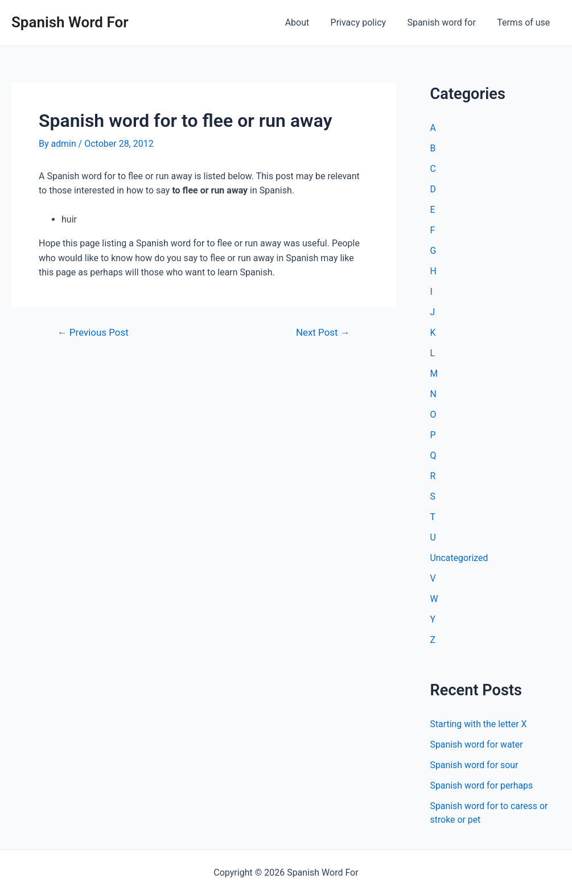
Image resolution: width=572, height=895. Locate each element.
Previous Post (93, 332)
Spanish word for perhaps (482, 785)
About (307, 22)
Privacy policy (366, 22)
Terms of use (525, 22)
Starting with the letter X (479, 724)
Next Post (322, 332)
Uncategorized (459, 557)
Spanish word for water (477, 744)
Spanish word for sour (474, 765)
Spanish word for (445, 22)
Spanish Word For (70, 22)
